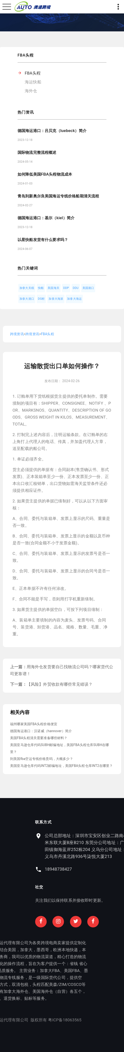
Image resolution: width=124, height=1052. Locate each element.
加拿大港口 (26, 298)
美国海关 (53, 288)
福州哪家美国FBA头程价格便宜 (33, 724)
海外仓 (31, 90)
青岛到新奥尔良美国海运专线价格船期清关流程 (58, 196)
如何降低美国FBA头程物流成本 (45, 174)
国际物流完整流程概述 (37, 152)
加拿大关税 (26, 288)
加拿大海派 (56, 298)
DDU (76, 288)
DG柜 (41, 298)
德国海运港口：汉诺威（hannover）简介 (41, 731)
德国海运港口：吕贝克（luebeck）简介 (52, 131)
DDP (66, 288)
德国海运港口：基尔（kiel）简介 (46, 218)
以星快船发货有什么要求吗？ (43, 240)
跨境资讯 (17, 334)
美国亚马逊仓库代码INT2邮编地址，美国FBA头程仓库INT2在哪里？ (61, 766)
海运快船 (33, 82)
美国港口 (88, 288)
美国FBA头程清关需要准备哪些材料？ (39, 738)
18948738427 (79, 869)
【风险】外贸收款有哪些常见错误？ (60, 684)
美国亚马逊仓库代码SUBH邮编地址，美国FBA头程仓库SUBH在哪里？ (59, 748)
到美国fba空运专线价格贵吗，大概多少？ (41, 759)
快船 (41, 288)
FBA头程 (33, 73)
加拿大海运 (74, 298)
